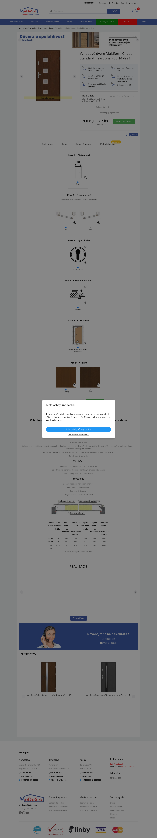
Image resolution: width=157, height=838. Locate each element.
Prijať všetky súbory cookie (78, 429)
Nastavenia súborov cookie (78, 435)
